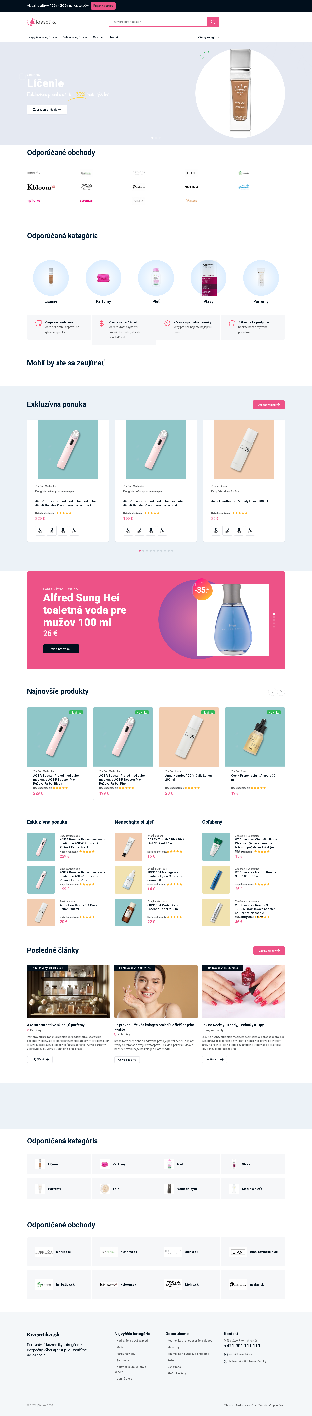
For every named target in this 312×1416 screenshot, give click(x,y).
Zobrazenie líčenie (47, 109)
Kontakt (114, 37)
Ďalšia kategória (73, 37)
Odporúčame (277, 1405)
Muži (120, 1347)
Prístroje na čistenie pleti (61, 491)
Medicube (50, 486)
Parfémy (261, 301)
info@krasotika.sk (241, 1354)
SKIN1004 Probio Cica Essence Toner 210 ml (163, 907)
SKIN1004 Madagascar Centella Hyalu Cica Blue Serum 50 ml (164, 876)
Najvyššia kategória (41, 37)
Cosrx (244, 771)
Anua (224, 486)
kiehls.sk (192, 1284)
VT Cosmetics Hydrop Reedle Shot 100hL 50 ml (255, 874)
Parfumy (103, 301)
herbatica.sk (65, 1284)
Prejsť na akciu (103, 5)
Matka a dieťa (252, 1189)
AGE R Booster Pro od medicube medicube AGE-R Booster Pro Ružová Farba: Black (65, 503)
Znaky (239, 1405)
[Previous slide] (272, 692)
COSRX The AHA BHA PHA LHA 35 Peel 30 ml (165, 841)
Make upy (173, 1347)
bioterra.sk (129, 1252)
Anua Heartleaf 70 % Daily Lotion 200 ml (239, 501)
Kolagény (211, 1034)
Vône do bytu (187, 1189)
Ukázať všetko (269, 404)
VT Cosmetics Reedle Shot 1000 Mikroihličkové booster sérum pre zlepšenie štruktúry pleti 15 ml (255, 911)
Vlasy (209, 301)
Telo (116, 1189)
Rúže (170, 1360)
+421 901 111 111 (242, 1345)
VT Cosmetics (252, 836)
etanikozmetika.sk (264, 1252)
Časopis (98, 37)
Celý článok (40, 1059)
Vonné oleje (124, 1378)
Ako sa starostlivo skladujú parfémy (143, 1025)
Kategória (250, 1405)
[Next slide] (281, 692)
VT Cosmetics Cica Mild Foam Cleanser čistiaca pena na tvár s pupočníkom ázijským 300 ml (256, 845)
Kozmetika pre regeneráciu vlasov (189, 1340)
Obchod (229, 1405)
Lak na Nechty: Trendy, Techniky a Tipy (58, 1025)
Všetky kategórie (208, 37)
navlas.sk (257, 1284)
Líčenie (51, 301)
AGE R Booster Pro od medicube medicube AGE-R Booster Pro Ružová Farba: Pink (153, 503)
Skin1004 (161, 868)
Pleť (156, 301)
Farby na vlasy (126, 1353)
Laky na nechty (39, 1030)
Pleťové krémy (231, 491)
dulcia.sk (191, 1252)
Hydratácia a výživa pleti (132, 1340)
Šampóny (123, 1360)
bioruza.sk (64, 1252)
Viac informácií (61, 649)
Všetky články (269, 950)
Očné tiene (174, 1366)
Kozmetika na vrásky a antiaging (188, 1353)
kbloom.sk (128, 1284)
